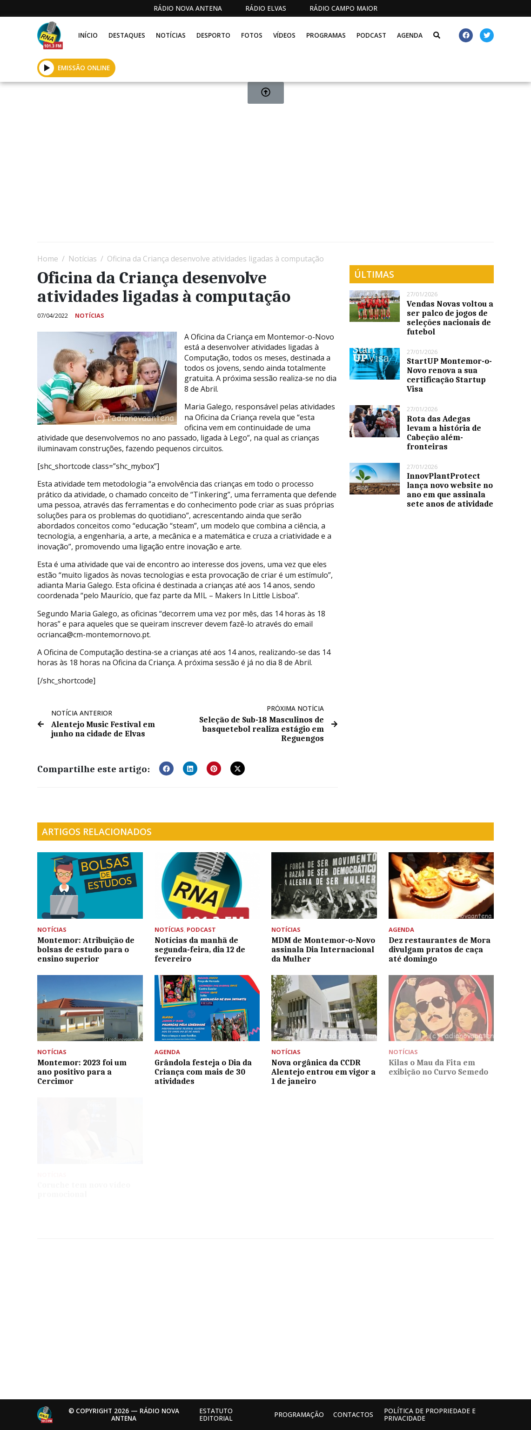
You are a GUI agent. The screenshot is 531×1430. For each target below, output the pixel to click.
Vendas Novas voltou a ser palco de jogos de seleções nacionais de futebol (450, 317)
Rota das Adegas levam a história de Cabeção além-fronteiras (444, 432)
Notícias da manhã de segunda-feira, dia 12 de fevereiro (200, 949)
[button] (166, 768)
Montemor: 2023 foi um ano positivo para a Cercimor (82, 1072)
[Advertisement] (265, 165)
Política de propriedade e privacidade (430, 1414)
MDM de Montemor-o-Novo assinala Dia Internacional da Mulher (323, 949)
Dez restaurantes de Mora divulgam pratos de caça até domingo (440, 949)
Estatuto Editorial (216, 1414)
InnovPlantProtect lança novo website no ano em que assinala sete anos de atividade (450, 489)
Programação (299, 1414)
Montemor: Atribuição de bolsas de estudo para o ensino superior (85, 949)
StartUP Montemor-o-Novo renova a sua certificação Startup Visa (449, 375)
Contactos (353, 1414)
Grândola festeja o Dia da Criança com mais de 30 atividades (203, 1072)
